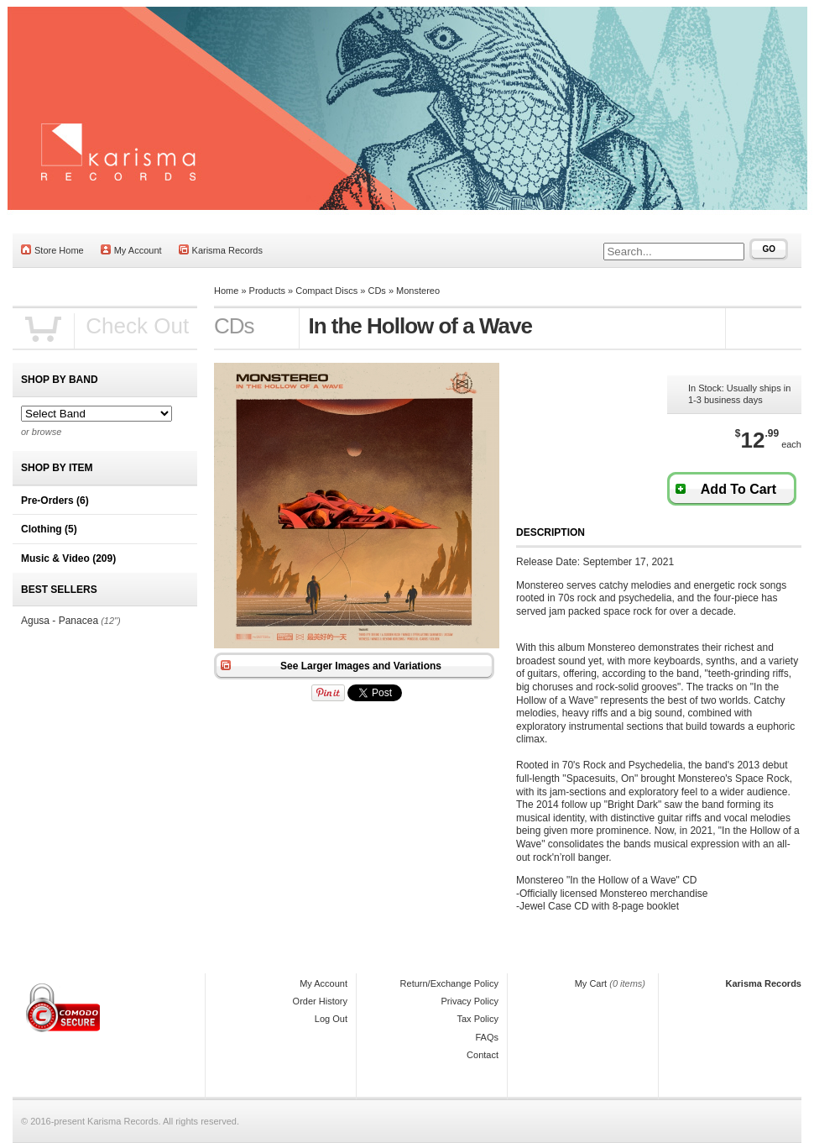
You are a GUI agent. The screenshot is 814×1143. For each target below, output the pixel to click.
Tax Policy (477, 1019)
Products (267, 291)
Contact (482, 1055)
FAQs (486, 1037)
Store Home (52, 249)
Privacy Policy (469, 1001)
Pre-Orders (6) (55, 500)
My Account (131, 249)
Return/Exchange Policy (449, 983)
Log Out (331, 1019)
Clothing (49, 529)
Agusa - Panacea (59, 621)
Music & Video (68, 558)
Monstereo (418, 291)
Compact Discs (326, 291)
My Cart (591, 983)
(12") (110, 621)
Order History (320, 1001)
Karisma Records (221, 249)
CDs (376, 291)
